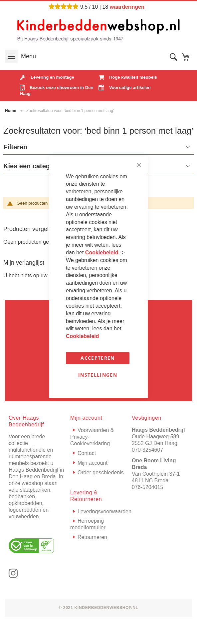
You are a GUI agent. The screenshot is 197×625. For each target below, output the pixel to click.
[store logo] (98, 29)
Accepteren (98, 358)
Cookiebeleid (102, 252)
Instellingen (97, 375)
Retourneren (92, 537)
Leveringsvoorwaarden (104, 511)
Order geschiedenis (101, 472)
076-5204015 (147, 487)
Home (11, 110)
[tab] (98, 148)
